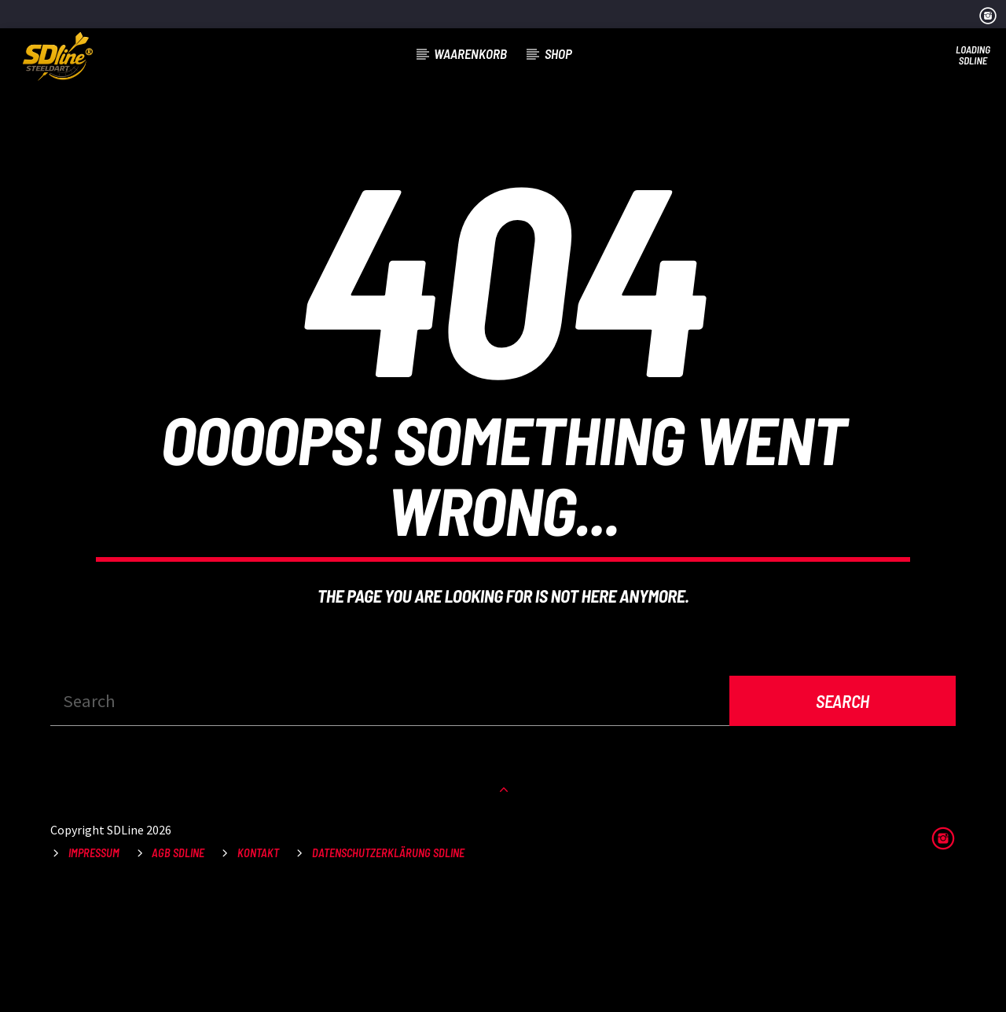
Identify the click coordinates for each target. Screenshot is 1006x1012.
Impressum (93, 972)
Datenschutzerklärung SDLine (388, 972)
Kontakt (258, 972)
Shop (558, 53)
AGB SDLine (178, 972)
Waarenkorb (470, 53)
